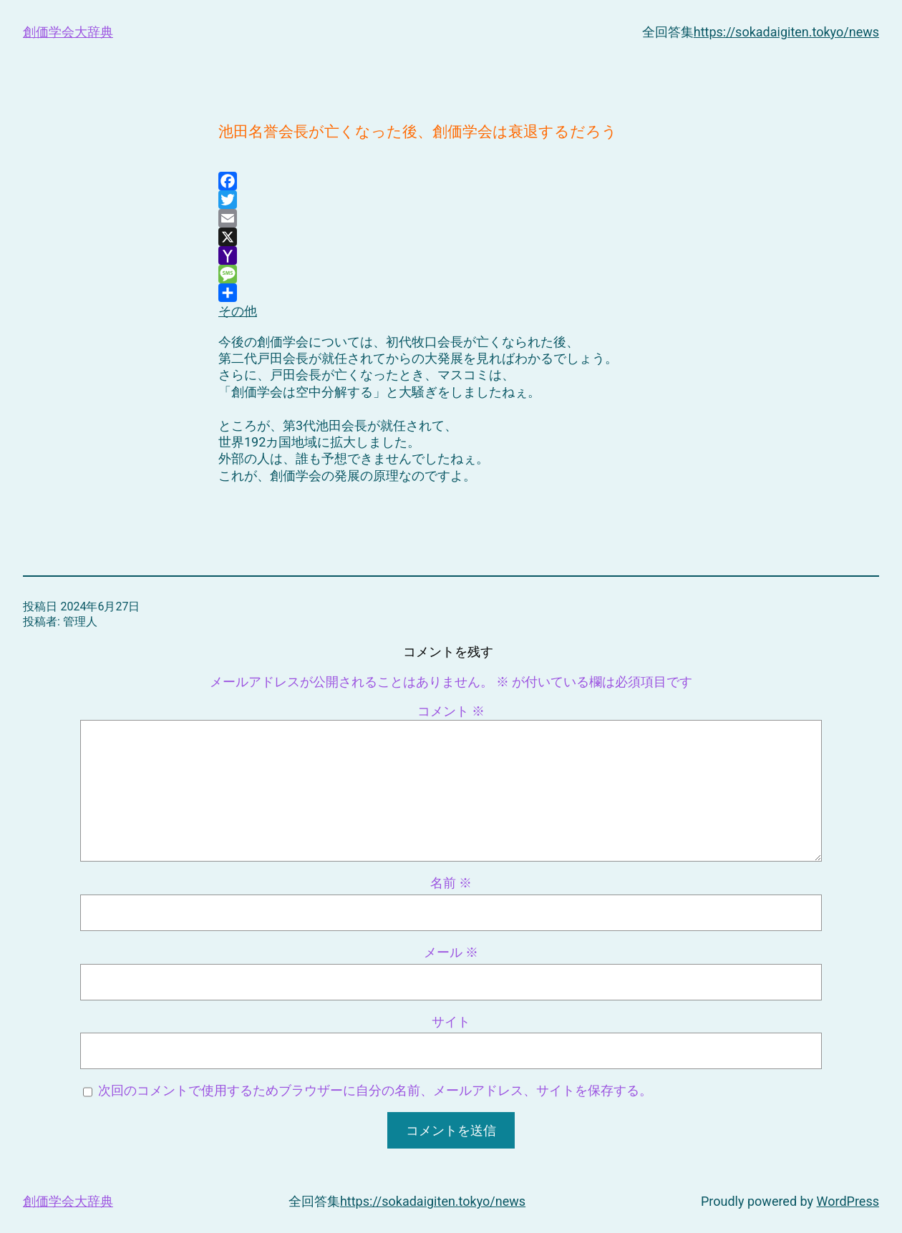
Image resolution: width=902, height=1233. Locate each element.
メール (451, 952)
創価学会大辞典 (68, 31)
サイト (451, 1021)
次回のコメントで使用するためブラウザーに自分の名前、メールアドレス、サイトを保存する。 (375, 1090)
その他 (237, 300)
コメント (451, 710)
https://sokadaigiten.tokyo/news (786, 31)
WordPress (848, 1201)
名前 (451, 882)
